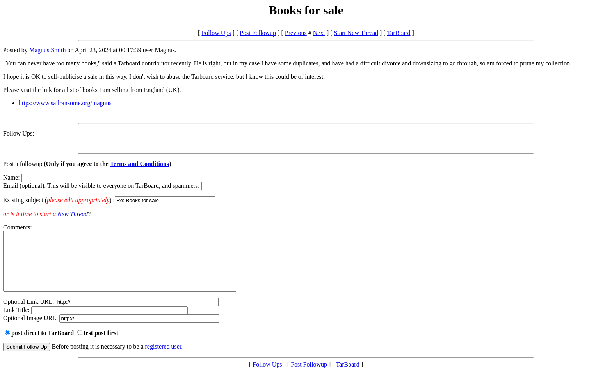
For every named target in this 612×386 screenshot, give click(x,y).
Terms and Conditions (139, 163)
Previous (296, 33)
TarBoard (398, 33)
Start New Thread (356, 33)
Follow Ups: (18, 133)
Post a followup (22, 163)
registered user (163, 358)
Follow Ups (216, 33)
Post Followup (258, 33)
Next (319, 33)
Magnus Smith (47, 50)
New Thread (72, 214)
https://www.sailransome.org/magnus (65, 103)
